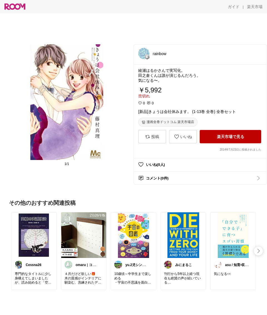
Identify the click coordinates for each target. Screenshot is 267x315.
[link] (33, 234)
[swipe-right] (258, 251)
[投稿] (152, 136)
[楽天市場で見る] (230, 136)
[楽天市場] (255, 6)
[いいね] (183, 136)
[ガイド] (233, 6)
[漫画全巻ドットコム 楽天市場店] (167, 122)
